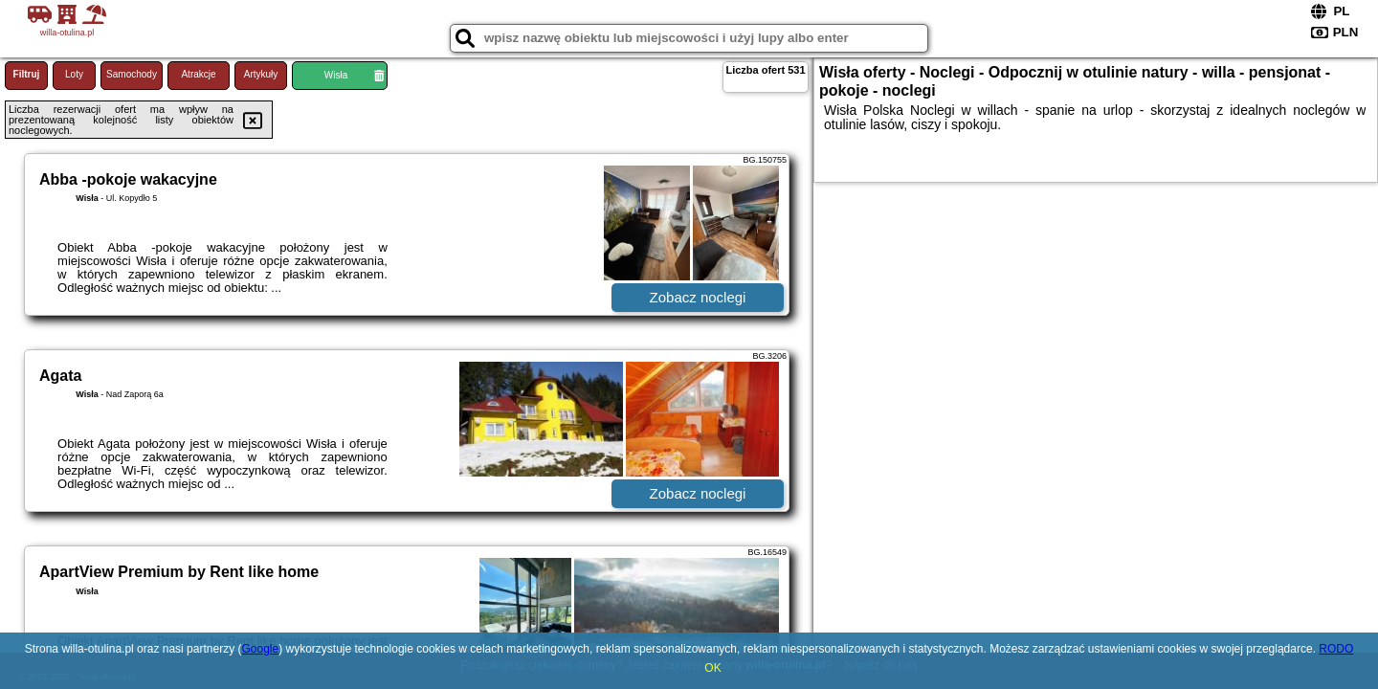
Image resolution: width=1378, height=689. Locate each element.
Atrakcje (198, 74)
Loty (74, 74)
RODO (1336, 649)
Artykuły (261, 74)
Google (259, 649)
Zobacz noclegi (698, 297)
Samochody (131, 74)
